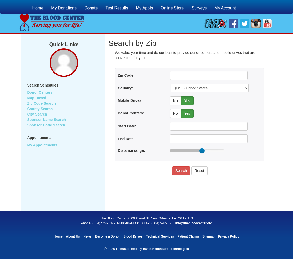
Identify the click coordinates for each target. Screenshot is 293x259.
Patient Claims (188, 236)
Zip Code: (126, 75)
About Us (73, 236)
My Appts (144, 8)
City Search (37, 114)
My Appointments (42, 145)
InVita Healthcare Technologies (166, 249)
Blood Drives (132, 236)
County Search (40, 109)
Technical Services (160, 236)
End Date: (126, 139)
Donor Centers (39, 92)
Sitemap (208, 236)
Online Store (172, 8)
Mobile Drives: (130, 100)
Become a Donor (107, 236)
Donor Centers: (131, 113)
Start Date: (127, 126)
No (175, 101)
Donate (91, 8)
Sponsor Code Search (46, 125)
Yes (187, 101)
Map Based (36, 98)
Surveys (199, 8)
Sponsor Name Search (46, 120)
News (87, 236)
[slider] (202, 150)
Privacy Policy (228, 236)
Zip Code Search (41, 103)
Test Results (117, 8)
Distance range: (131, 150)
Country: (125, 88)
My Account (225, 8)
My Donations (64, 8)
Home (38, 8)
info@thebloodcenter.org (193, 223)
